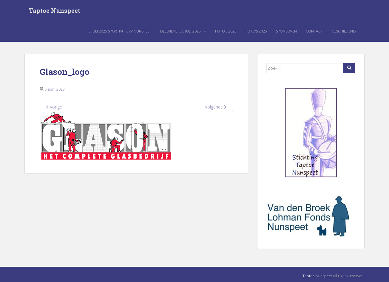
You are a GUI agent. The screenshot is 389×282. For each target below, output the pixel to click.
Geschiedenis (344, 31)
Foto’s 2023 (226, 31)
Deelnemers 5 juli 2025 (180, 31)
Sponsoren (286, 31)
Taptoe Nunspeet (54, 10)
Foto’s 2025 (256, 31)
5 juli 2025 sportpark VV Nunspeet (120, 31)
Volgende (216, 107)
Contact (314, 31)
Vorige (54, 107)
